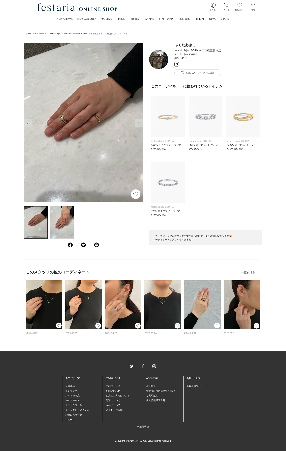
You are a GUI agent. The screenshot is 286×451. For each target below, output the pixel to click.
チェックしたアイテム (77, 409)
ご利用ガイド (113, 385)
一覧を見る (248, 272)
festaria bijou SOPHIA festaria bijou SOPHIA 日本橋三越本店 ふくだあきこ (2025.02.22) (88, 33)
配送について (113, 400)
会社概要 (151, 385)
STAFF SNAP (40, 33)
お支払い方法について (118, 395)
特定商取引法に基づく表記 (160, 390)
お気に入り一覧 (73, 414)
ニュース (70, 419)
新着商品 (70, 385)
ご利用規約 (152, 395)
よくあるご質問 (114, 409)
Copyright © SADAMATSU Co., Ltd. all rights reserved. (143, 440)
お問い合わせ (113, 390)
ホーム (29, 33)
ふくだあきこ (185, 45)
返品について (113, 405)
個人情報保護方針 (155, 400)
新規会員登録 (193, 385)
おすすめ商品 (72, 395)
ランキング (71, 390)
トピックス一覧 (73, 405)
